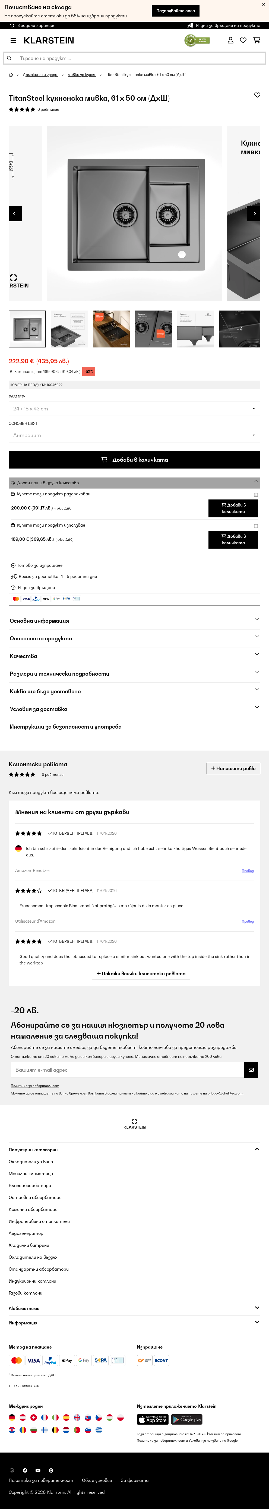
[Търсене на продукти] (134, 58)
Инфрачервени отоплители (39, 1221)
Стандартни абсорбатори (39, 1269)
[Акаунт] (230, 40)
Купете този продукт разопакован (53, 494)
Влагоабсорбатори (30, 1185)
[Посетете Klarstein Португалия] (77, 1430)
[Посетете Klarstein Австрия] (23, 1417)
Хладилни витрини (29, 1245)
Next (254, 213)
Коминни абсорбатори (33, 1209)
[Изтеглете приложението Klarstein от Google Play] (187, 1419)
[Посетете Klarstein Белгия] (55, 1430)
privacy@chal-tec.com (225, 1093)
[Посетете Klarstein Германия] (12, 1417)
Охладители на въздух (33, 1257)
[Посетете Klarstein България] (33, 1430)
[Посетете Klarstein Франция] (44, 1417)
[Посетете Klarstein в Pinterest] (51, 1470)
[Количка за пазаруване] (256, 40)
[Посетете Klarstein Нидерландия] (66, 1430)
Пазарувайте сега (175, 10)
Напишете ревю (233, 768)
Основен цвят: (23, 423)
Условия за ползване (205, 1440)
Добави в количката (134, 460)
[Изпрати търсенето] (9, 58)
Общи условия (97, 1480)
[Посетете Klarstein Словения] (88, 1430)
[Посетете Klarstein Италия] (55, 1417)
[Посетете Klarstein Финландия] (44, 1430)
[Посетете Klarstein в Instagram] (12, 1470)
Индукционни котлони (32, 1281)
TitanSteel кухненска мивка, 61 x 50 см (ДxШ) (146, 74)
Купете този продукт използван (51, 525)
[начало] (16, 74)
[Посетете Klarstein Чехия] (99, 1417)
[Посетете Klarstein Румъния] (23, 1430)
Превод (248, 871)
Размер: (17, 397)
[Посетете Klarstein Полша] (120, 1417)
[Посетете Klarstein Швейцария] (33, 1417)
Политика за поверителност (35, 1086)
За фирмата (135, 1480)
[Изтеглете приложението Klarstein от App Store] (153, 1419)
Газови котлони (25, 1293)
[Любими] (243, 40)
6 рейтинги (48, 109)
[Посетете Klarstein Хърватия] (12, 1430)
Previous (14, 213)
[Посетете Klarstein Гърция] (99, 1430)
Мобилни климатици (31, 1173)
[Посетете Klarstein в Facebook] (25, 1470)
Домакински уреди (40, 74)
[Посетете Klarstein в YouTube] (38, 1470)
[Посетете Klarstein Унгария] (109, 1417)
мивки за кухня (82, 74)
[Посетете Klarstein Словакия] (88, 1417)
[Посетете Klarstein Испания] (66, 1417)
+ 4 (240, 329)
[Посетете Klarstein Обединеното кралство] (77, 1417)
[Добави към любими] (257, 95)
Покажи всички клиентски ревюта (141, 973)
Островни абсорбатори (35, 1197)
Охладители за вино (31, 1161)
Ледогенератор (26, 1233)
